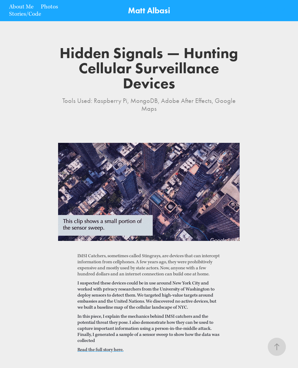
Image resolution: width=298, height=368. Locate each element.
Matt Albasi (149, 10)
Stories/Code (25, 14)
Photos (49, 7)
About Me (21, 7)
